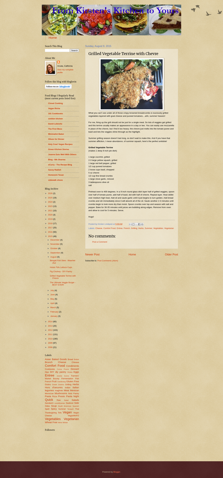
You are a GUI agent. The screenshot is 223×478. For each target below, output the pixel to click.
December (55, 240)
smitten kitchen (55, 118)
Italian (76, 387)
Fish (77, 378)
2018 (50, 223)
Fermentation (67, 378)
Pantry (76, 393)
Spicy (54, 408)
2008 (50, 347)
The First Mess (55, 129)
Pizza (54, 396)
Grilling (134, 228)
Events (66, 376)
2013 (50, 326)
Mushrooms (61, 393)
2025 (50, 198)
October (54, 248)
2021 (50, 210)
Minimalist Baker (56, 134)
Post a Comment (99, 242)
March (53, 307)
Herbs (141, 228)
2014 (50, 321)
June (52, 294)
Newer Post (92, 254)
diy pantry (60, 372)
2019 (50, 219)
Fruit (54, 381)
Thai (77, 409)
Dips (47, 372)
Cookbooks (50, 369)
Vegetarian (169, 228)
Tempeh (70, 409)
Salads (75, 400)
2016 (50, 232)
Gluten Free (72, 381)
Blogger (116, 472)
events (59, 376)
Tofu (59, 413)
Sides (47, 406)
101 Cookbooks (55, 113)
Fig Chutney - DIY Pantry (61, 271)
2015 (50, 236)
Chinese (75, 362)
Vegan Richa (54, 108)
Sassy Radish (54, 170)
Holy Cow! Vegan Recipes (60, 144)
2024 (50, 202)
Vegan (67, 412)
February (54, 312)
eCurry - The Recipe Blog (60, 165)
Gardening (61, 382)
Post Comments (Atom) (107, 260)
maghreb (59, 390)
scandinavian (60, 403)
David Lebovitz (55, 124)
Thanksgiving (51, 413)
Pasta (48, 396)
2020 (50, 215)
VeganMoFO (73, 415)
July (52, 290)
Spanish (75, 406)
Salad (66, 400)
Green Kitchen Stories (58, 149)
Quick (49, 399)
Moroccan (49, 393)
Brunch (48, 362)
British (76, 359)
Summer (148, 228)
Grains (48, 384)
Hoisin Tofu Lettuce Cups (61, 267)
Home (53, 37)
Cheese (98, 228)
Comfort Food (109, 228)
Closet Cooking (55, 103)
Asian (48, 359)
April (52, 303)
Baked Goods (59, 359)
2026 (50, 193)
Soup (54, 406)
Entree (120, 228)
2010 (50, 339)
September (55, 253)
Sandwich (49, 403)
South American (64, 406)
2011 (50, 334)
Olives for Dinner (56, 139)
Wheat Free (51, 422)
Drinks (69, 372)
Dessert (75, 369)
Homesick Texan (56, 175)
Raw (59, 400)
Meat (66, 390)
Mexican (74, 390)
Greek (54, 384)
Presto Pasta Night (68, 396)
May (52, 299)
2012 (50, 330)
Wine (60, 422)
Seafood (69, 403)
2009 (50, 343)
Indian (67, 387)
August (53, 257)
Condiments (72, 366)
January (54, 316)
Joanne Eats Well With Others (62, 154)
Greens (61, 384)
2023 (50, 206)
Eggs (76, 372)
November (55, 244)
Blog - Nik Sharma (56, 159)
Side (76, 403)
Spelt (47, 409)
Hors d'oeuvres (54, 387)
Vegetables (158, 228)
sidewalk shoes (55, 180)
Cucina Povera (63, 369)
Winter (65, 422)
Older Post (171, 254)
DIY (52, 372)
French (127, 228)
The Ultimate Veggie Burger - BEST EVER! (63, 283)
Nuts (70, 393)
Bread (70, 359)
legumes (49, 390)
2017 (50, 227)
